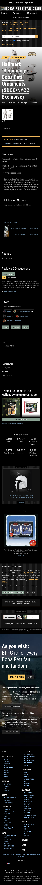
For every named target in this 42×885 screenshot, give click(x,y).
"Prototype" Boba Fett (15, 228)
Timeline (4, 30)
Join (6, 143)
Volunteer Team (29, 824)
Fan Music (7, 814)
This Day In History (29, 756)
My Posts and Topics (10, 798)
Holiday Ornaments (22, 41)
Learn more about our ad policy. (20, 631)
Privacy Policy (30, 870)
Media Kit (26, 827)
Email (34, 602)
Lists (5, 766)
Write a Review (9, 274)
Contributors (14, 24)
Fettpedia (26, 751)
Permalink (9, 375)
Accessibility (10, 872)
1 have (6, 327)
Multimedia (6, 807)
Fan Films (7, 818)
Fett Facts (27, 758)
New (21, 23)
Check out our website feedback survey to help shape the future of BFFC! (21, 855)
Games (6, 825)
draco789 (8, 316)
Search (17, 13)
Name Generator (29, 779)
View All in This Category (12, 423)
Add (22, 24)
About (24, 822)
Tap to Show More (21, 419)
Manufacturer (32, 29)
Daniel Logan (28, 797)
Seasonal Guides (9, 848)
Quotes (26, 765)
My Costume (7, 784)
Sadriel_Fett (22, 316)
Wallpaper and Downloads (8, 827)
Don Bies (26, 799)
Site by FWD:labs (29, 872)
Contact (26, 835)
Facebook (19, 602)
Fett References (29, 761)
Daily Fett (7, 809)
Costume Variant (11, 223)
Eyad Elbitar (27, 811)
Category (11, 29)
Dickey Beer (27, 806)
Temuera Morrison (29, 795)
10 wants (16, 327)
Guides (6, 841)
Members (26, 777)
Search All (8, 41)
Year (25, 29)
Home (4, 751)
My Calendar (28, 793)
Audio (5, 816)
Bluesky (19, 604)
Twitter (27, 602)
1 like (26, 327)
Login (30, 677)
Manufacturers (8, 768)
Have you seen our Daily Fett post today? (21, 3)
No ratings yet (22, 103)
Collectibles (7, 756)
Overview (5, 23)
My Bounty (14, 23)
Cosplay (6, 791)
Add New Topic (10, 291)
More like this (34, 228)
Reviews (6, 772)
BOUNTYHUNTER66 (12, 320)
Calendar (26, 790)
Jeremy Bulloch (29, 817)
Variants (6, 786)
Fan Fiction (7, 823)
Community (26, 770)
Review (16, 30)
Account (32, 13)
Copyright (21, 870)
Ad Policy (21, 502)
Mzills (7, 311)
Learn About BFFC (11, 732)
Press (25, 829)
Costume (5, 781)
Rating (10, 30)
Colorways (7, 763)
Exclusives (7, 839)
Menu (4, 13)
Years (5, 774)
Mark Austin (27, 804)
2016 (3, 103)
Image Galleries (9, 812)
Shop (25, 833)
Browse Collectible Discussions (13, 592)
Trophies (26, 786)
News (4, 833)
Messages (27, 783)
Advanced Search (7, 44)
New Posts (7, 800)
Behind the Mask (29, 754)
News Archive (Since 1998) (10, 836)
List (21, 30)
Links (25, 781)
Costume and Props (30, 815)
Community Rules (10, 870)
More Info (21, 555)
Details (6, 788)
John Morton (28, 802)
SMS (13, 604)
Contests (26, 774)
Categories (7, 761)
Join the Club (17, 677)
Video (5, 820)
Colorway (18, 29)
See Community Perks (12, 706)
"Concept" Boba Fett (14, 234)
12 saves (34, 103)
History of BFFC (28, 831)
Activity (26, 772)
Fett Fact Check (9, 846)
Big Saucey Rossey (23, 311)
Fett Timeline (28, 763)
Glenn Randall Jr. (29, 808)
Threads (27, 604)
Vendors (5, 24)
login (12, 143)
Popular (27, 23)
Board (4, 795)
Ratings (6, 770)
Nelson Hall (27, 813)
